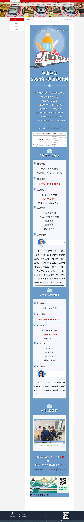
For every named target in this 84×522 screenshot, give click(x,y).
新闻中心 (43, 4)
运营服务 (59, 4)
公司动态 (17, 26)
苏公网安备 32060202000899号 (66, 521)
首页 (33, 4)
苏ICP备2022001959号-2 (56, 521)
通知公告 (17, 29)
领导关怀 (17, 23)
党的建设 (49, 4)
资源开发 (65, 4)
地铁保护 (70, 4)
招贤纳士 (72, 0)
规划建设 (54, 4)
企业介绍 (38, 4)
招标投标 (68, 0)
